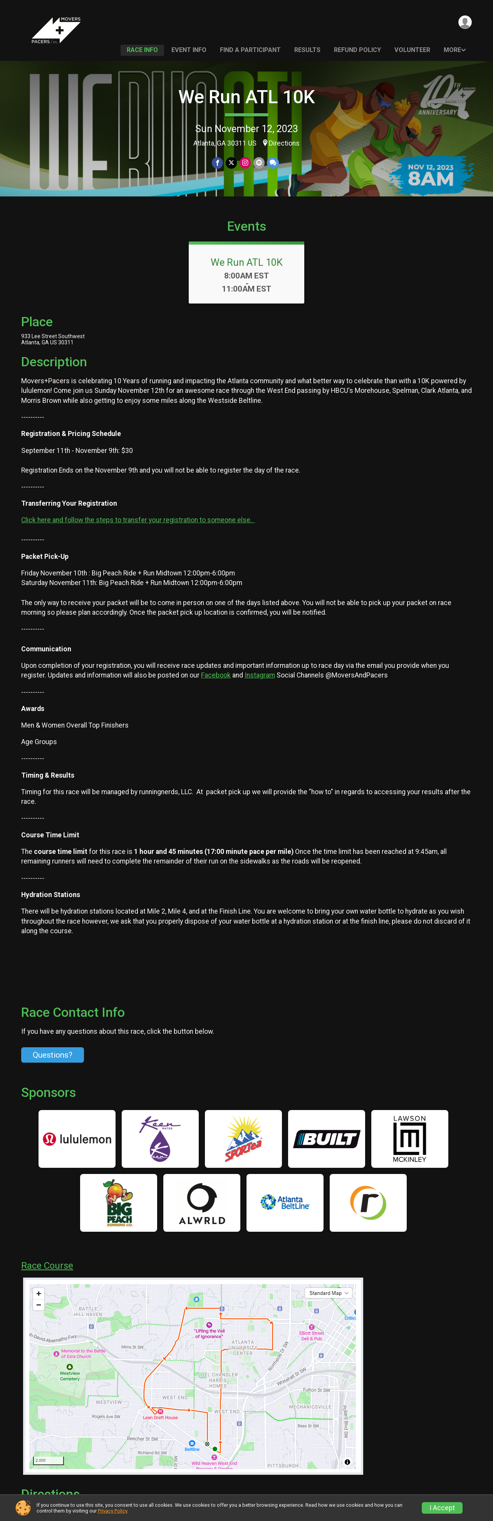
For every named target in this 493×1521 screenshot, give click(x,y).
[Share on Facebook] (218, 163)
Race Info (142, 50)
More (452, 50)
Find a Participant (250, 50)
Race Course (47, 1276)
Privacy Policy (112, 1511)
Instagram (260, 686)
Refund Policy (357, 50)
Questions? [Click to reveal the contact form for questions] (52, 1065)
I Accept (442, 1508)
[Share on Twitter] (231, 163)
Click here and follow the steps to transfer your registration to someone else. (138, 531)
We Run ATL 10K (246, 97)
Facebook (216, 686)
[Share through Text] (272, 163)
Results (307, 50)
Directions (284, 143)
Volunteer (412, 50)
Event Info (188, 50)
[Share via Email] (258, 163)
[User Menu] (465, 22)
